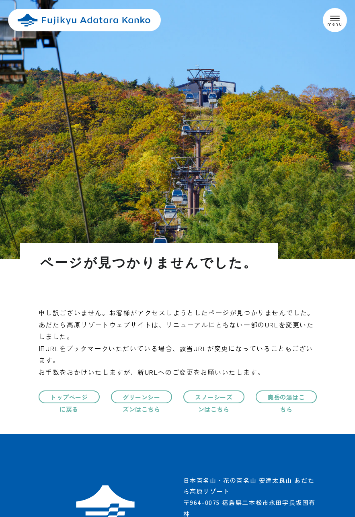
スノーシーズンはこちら (213, 399)
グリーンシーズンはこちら (141, 399)
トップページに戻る (69, 399)
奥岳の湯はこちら (286, 399)
